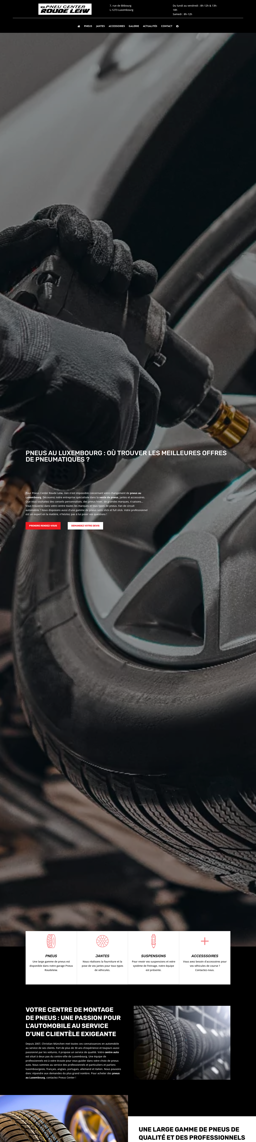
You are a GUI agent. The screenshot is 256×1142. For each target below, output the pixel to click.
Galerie (134, 26)
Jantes (100, 26)
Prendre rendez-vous (43, 525)
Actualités (150, 26)
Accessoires (117, 26)
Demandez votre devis (85, 525)
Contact (166, 26)
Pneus (88, 26)
